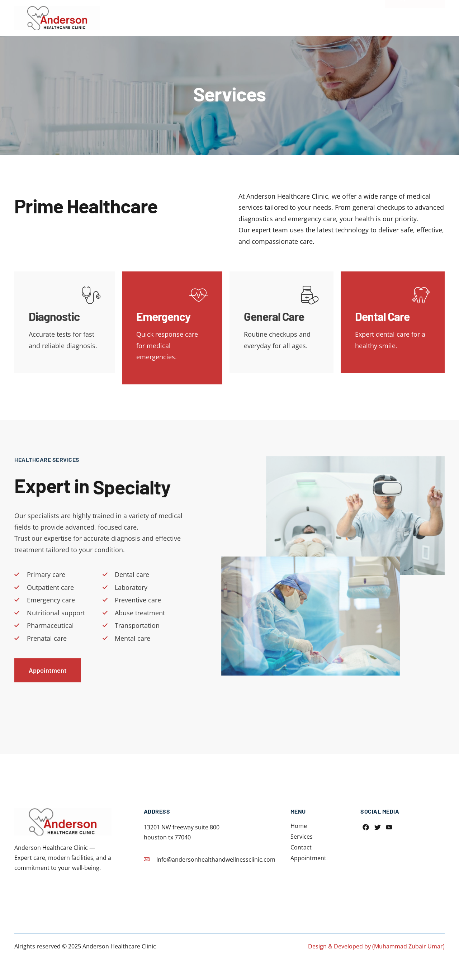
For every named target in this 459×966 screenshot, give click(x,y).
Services (280, 15)
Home (244, 15)
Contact (318, 15)
